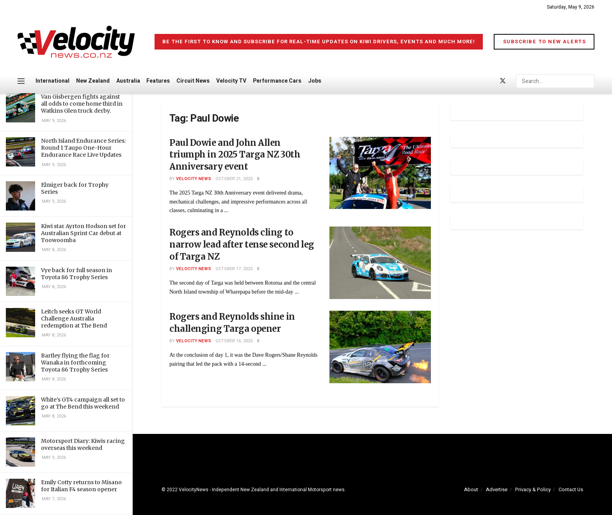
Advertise (496, 489)
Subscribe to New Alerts (544, 41)
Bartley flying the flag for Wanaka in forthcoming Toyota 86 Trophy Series (75, 362)
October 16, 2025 (234, 341)
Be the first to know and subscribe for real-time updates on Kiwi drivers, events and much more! (318, 41)
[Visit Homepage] (76, 42)
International (52, 81)
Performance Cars (277, 81)
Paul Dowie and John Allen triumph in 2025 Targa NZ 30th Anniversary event (234, 154)
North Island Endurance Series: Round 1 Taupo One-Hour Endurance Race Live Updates (83, 147)
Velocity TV (231, 81)
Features (158, 81)
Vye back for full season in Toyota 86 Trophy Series (76, 274)
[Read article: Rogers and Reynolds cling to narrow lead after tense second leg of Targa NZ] (380, 263)
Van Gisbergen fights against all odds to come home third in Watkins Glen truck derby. (82, 103)
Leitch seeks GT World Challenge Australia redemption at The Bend (74, 318)
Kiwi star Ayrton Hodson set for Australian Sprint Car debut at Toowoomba (83, 233)
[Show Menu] (21, 81)
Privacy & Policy (533, 489)
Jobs (314, 81)
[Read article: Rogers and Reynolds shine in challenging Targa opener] (380, 347)
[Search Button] (590, 81)
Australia (128, 81)
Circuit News (193, 81)
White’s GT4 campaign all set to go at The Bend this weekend (83, 403)
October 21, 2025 (234, 178)
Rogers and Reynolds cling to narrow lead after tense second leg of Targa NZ (241, 244)
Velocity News (193, 178)
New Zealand (93, 81)
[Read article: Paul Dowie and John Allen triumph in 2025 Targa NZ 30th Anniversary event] (380, 173)
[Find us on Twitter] (503, 81)
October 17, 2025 (234, 268)
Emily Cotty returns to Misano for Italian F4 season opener (81, 486)
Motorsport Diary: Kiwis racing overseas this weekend (83, 444)
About (471, 489)
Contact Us (571, 489)
